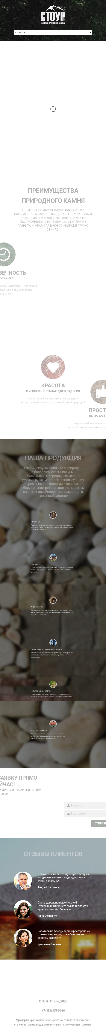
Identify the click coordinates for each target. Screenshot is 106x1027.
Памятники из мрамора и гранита (49, 648)
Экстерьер (43, 563)
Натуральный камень (46, 689)
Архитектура (44, 605)
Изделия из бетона (46, 729)
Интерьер (43, 520)
